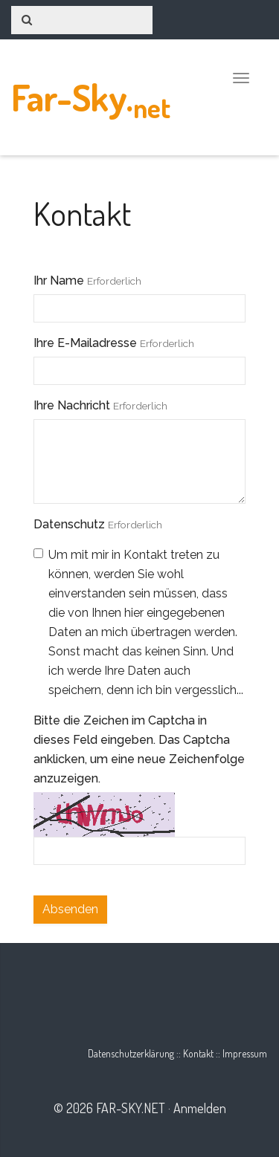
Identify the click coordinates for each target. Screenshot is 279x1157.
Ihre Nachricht (71, 405)
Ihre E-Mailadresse (85, 343)
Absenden (70, 909)
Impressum (244, 1053)
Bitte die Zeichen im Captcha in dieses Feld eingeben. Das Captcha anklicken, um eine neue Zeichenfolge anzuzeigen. (139, 749)
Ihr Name (58, 280)
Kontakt (198, 1053)
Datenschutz (69, 524)
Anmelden (199, 1108)
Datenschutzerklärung (131, 1053)
